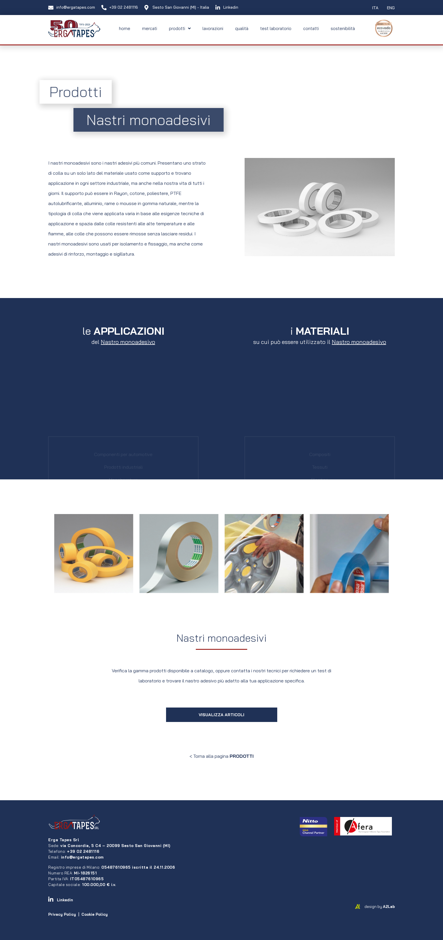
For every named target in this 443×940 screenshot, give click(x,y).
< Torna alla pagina (221, 756)
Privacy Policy (62, 914)
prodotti (180, 28)
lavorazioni (212, 28)
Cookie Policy (94, 914)
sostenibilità (343, 28)
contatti (311, 28)
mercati (149, 28)
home (124, 28)
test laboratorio (275, 28)
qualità (241, 28)
